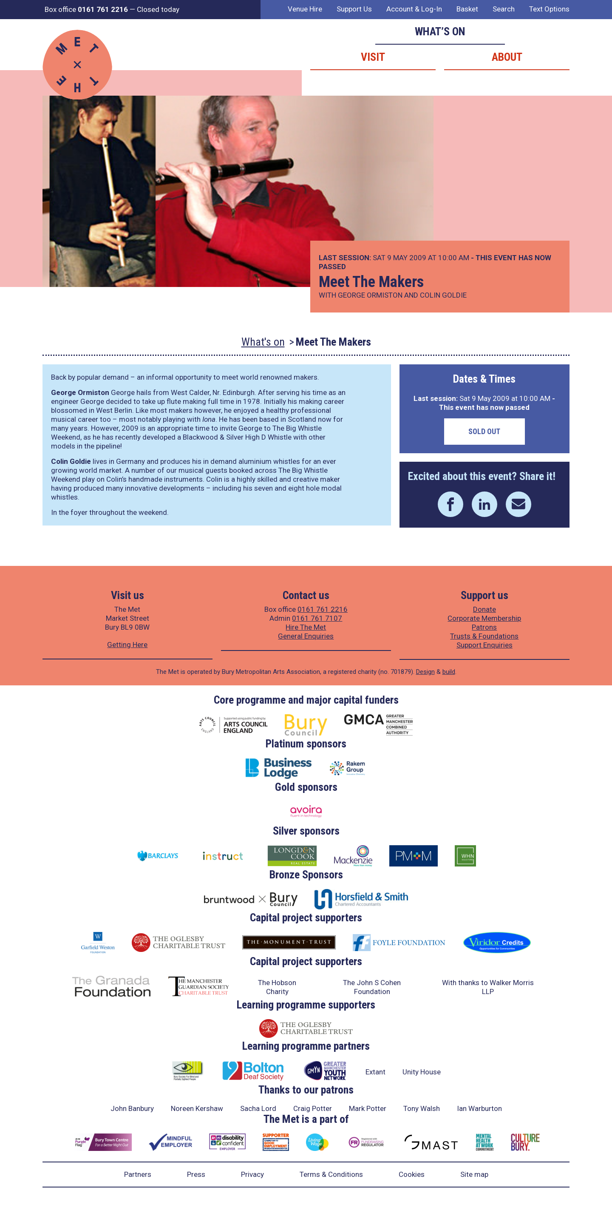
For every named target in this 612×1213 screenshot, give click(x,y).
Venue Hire (305, 9)
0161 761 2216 (323, 609)
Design (425, 672)
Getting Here (127, 644)
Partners (137, 1174)
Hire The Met (306, 627)
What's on (263, 341)
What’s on (440, 31)
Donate (484, 609)
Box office (86, 9)
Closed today (158, 9)
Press (196, 1174)
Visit (373, 57)
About (507, 57)
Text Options (549, 9)
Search (504, 9)
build (448, 672)
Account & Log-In (414, 9)
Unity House (421, 1072)
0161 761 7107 (317, 618)
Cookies (412, 1174)
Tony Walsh (421, 1108)
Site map (474, 1174)
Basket (467, 9)
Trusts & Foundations (484, 636)
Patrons (484, 627)
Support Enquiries (484, 645)
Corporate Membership (484, 618)
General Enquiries (306, 636)
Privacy (252, 1174)
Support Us (354, 9)
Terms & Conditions (331, 1174)
